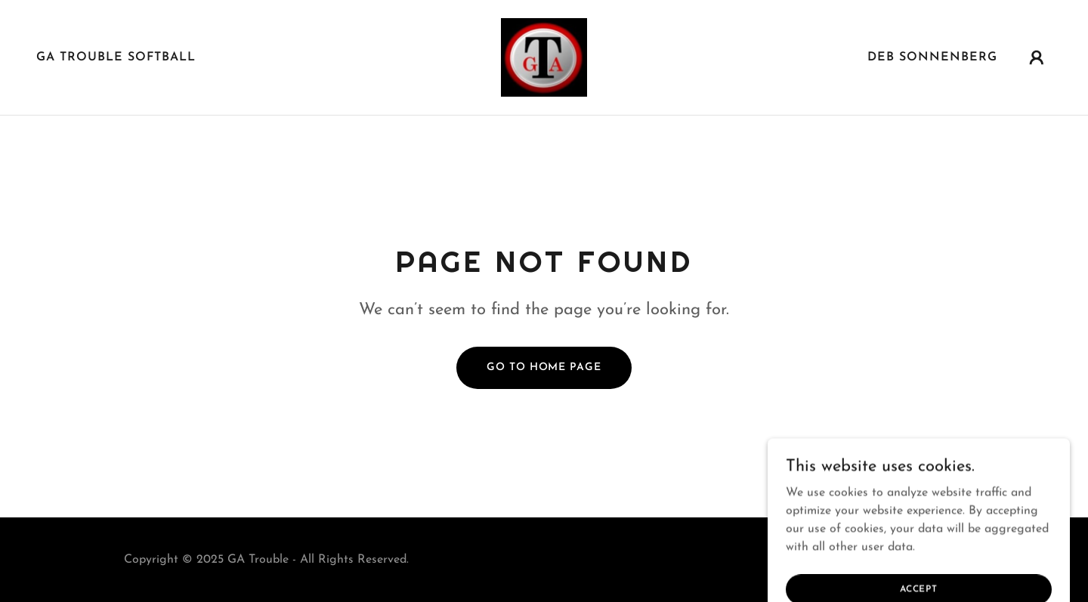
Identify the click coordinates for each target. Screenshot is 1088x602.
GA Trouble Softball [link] (116, 57)
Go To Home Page (544, 367)
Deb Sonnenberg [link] (932, 57)
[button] (1037, 57)
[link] (543, 57)
